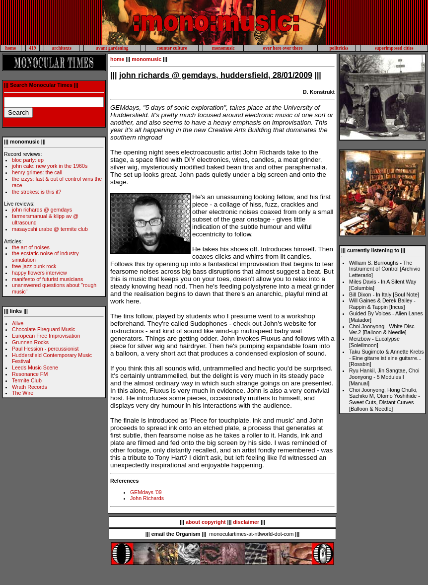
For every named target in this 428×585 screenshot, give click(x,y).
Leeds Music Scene (35, 367)
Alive (17, 323)
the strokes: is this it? (37, 192)
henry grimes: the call (37, 172)
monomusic (223, 48)
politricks (339, 48)
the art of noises (31, 247)
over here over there (282, 48)
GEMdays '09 (146, 492)
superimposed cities (394, 48)
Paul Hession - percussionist (45, 349)
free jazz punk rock (34, 266)
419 (32, 48)
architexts (61, 48)
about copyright (206, 522)
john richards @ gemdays (42, 210)
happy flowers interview (39, 273)
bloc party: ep (28, 160)
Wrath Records (29, 387)
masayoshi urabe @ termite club (50, 229)
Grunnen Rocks (30, 342)
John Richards (147, 498)
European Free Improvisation (46, 336)
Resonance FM (30, 374)
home (10, 48)
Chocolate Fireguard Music (43, 329)
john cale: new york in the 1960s (49, 166)
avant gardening (112, 48)
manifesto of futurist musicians (47, 279)
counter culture (172, 48)
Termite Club (27, 380)
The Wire (22, 393)
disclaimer (246, 522)
